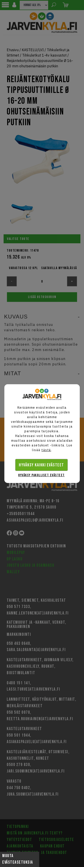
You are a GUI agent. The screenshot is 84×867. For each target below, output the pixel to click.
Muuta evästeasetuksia (17, 859)
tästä (46, 450)
